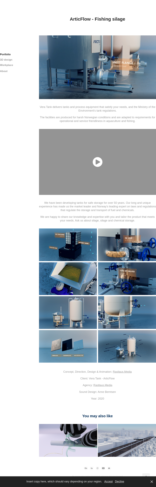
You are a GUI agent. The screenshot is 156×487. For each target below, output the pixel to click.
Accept (108, 481)
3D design (6, 59)
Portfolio (5, 54)
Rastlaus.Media (122, 371)
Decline (119, 481)
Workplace (6, 65)
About (3, 71)
